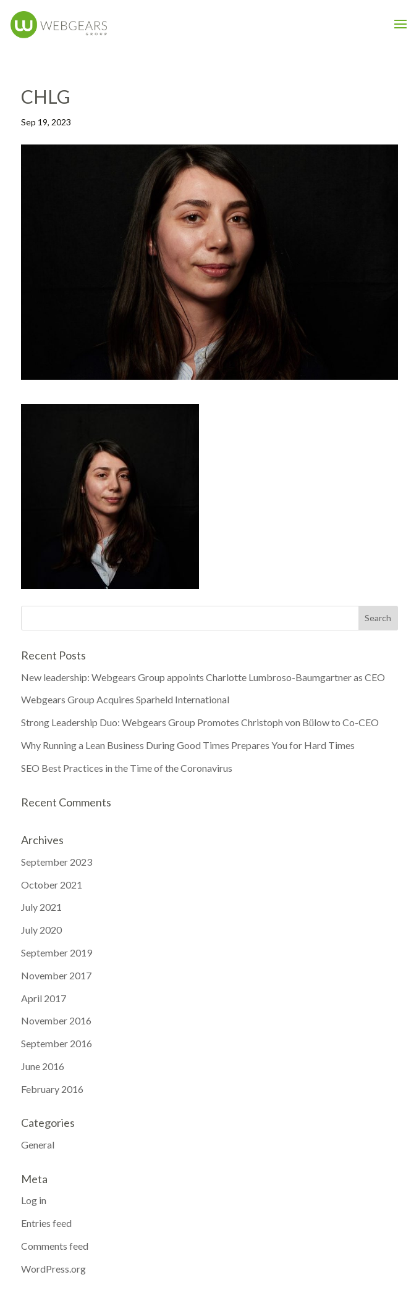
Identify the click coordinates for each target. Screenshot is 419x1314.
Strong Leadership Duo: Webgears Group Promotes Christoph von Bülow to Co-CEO (200, 722)
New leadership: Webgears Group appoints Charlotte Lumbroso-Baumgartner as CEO (203, 677)
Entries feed (46, 1223)
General (37, 1144)
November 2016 (56, 1020)
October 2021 (51, 884)
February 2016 (52, 1089)
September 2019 (56, 952)
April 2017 (43, 998)
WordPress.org (53, 1268)
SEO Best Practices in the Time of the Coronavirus (126, 768)
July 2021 (41, 907)
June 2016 (42, 1066)
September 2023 (56, 862)
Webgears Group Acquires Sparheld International (125, 699)
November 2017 (56, 975)
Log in (33, 1200)
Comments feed (54, 1246)
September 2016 (56, 1043)
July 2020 (41, 929)
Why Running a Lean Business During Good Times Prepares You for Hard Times (188, 745)
